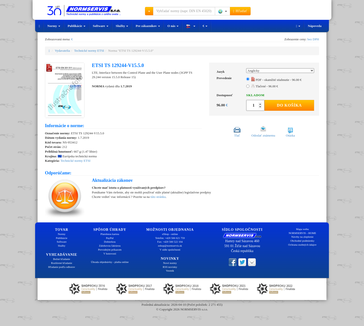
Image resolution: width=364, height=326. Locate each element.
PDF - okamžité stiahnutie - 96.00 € (276, 80)
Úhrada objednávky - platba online (110, 261)
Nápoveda (315, 26)
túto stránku (158, 197)
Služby (122, 26)
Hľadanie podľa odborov (61, 266)
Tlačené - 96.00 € (264, 86)
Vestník (170, 270)
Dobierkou (110, 241)
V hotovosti (109, 253)
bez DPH (313, 39)
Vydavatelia (62, 50)
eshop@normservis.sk (170, 245)
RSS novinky (170, 266)
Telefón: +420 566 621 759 (170, 237)
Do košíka (289, 105)
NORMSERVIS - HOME (302, 233)
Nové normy (170, 262)
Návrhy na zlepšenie (302, 236)
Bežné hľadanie (61, 258)
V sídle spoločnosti (170, 249)
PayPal (110, 237)
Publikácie (76, 26)
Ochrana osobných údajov (302, 244)
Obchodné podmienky (302, 240)
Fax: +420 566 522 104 (170, 241)
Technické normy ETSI (89, 50)
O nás (173, 26)
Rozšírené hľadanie (61, 262)
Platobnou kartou (110, 234)
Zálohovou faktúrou (110, 245)
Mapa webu (302, 229)
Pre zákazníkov (148, 26)
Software (100, 26)
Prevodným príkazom (109, 249)
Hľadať (240, 11)
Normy (53, 26)
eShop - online (170, 234)
